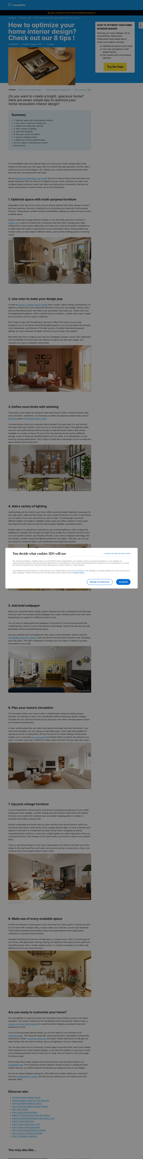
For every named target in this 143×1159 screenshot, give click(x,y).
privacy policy (79, 573)
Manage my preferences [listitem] (100, 582)
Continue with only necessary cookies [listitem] (117, 553)
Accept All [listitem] (123, 582)
